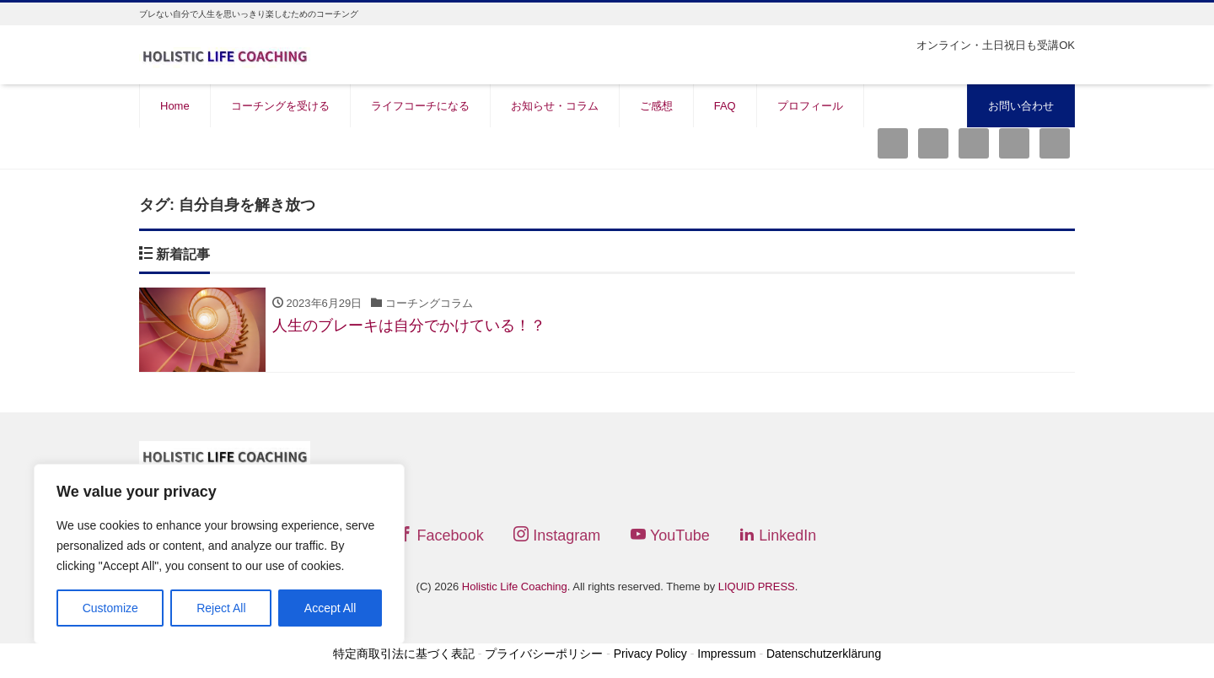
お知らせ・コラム (555, 106)
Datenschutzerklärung (823, 654)
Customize (110, 608)
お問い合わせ (1021, 106)
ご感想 (656, 106)
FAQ (725, 106)
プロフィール (810, 106)
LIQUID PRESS (756, 586)
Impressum (726, 654)
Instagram (556, 535)
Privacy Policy (650, 654)
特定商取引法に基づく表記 (404, 654)
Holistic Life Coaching (514, 586)
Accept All (330, 608)
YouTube (670, 535)
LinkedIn (777, 535)
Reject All (220, 608)
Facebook (441, 535)
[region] (219, 554)
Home (175, 106)
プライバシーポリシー (544, 654)
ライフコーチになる (420, 106)
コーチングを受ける (280, 106)
